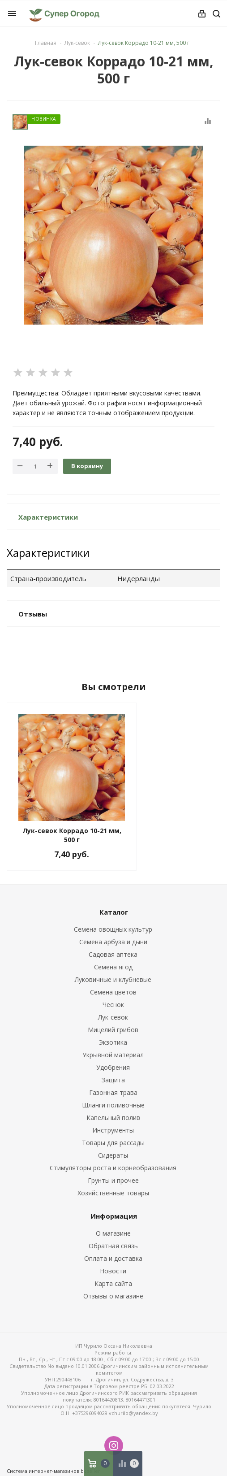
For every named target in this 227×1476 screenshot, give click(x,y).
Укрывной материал (113, 1055)
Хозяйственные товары (113, 1193)
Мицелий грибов (113, 1029)
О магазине (113, 1233)
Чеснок (113, 1004)
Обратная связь (113, 1246)
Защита (113, 1080)
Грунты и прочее (113, 1180)
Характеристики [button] (48, 516)
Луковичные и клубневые (113, 979)
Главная (45, 43)
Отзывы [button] (32, 613)
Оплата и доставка (113, 1258)
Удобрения (113, 1067)
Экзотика (113, 1042)
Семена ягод (113, 967)
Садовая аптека (113, 954)
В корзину (87, 466)
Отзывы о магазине (113, 1296)
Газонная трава (113, 1092)
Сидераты (113, 1155)
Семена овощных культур (113, 929)
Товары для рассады (113, 1142)
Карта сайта (113, 1283)
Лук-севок (113, 1017)
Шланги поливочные (113, 1105)
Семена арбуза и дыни (113, 942)
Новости (113, 1271)
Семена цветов (113, 992)
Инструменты (113, 1130)
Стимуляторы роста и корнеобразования (113, 1167)
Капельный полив (113, 1117)
